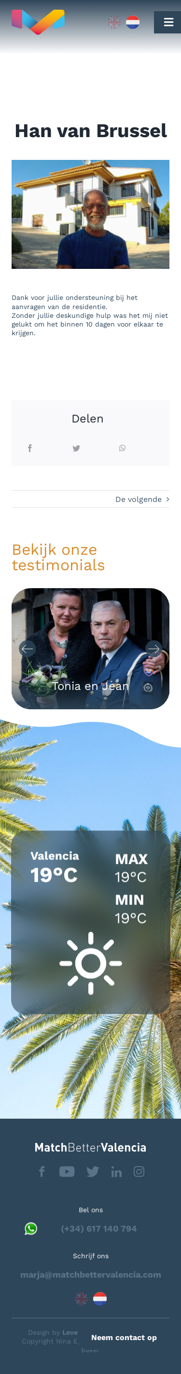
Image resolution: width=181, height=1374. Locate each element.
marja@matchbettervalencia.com (90, 1274)
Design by (60, 1332)
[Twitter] (76, 449)
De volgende (138, 499)
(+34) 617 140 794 (99, 1228)
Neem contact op (124, 1337)
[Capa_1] (53, 22)
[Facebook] (30, 449)
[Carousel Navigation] (91, 648)
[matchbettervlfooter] (90, 1146)
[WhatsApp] (122, 449)
